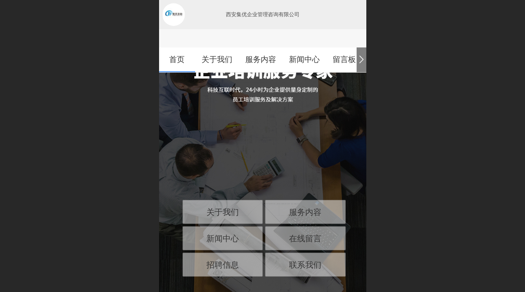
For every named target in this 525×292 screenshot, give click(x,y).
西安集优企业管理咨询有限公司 (263, 14)
